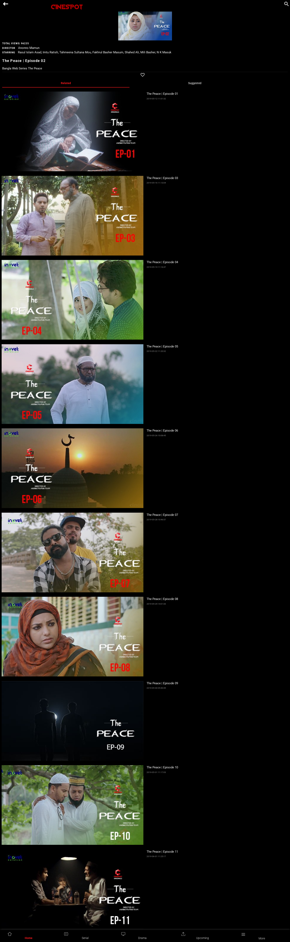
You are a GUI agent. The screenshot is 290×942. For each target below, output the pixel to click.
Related (66, 83)
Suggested (194, 83)
